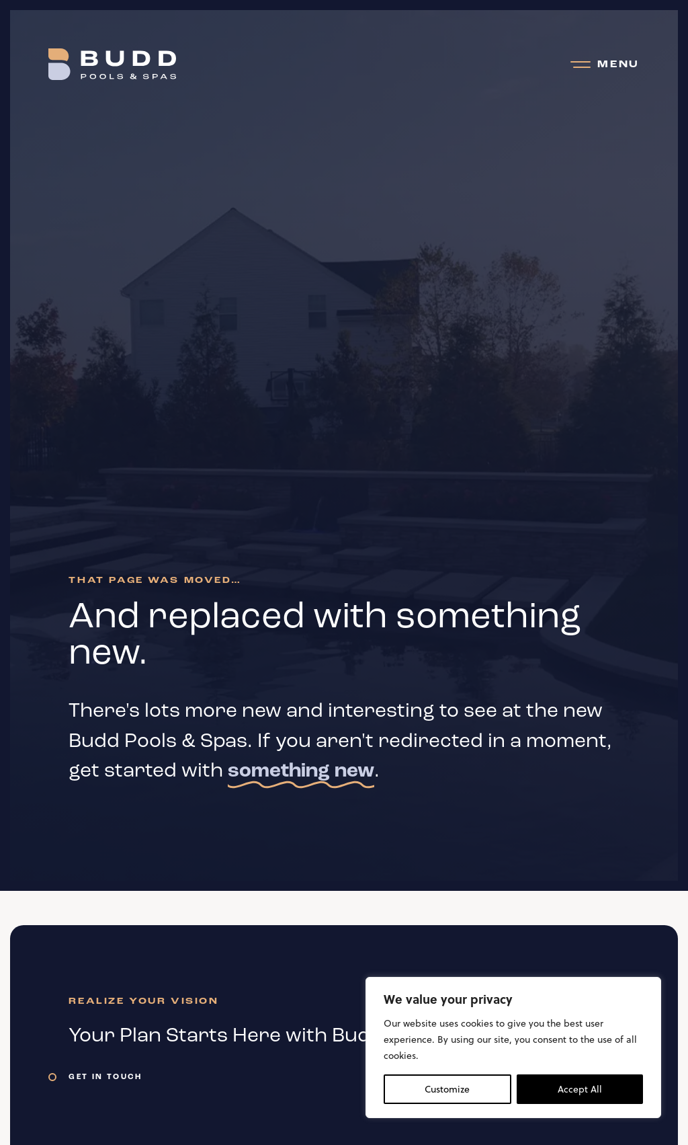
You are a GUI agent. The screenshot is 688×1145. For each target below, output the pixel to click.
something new (301, 771)
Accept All (580, 1089)
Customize (447, 1089)
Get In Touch (105, 1077)
